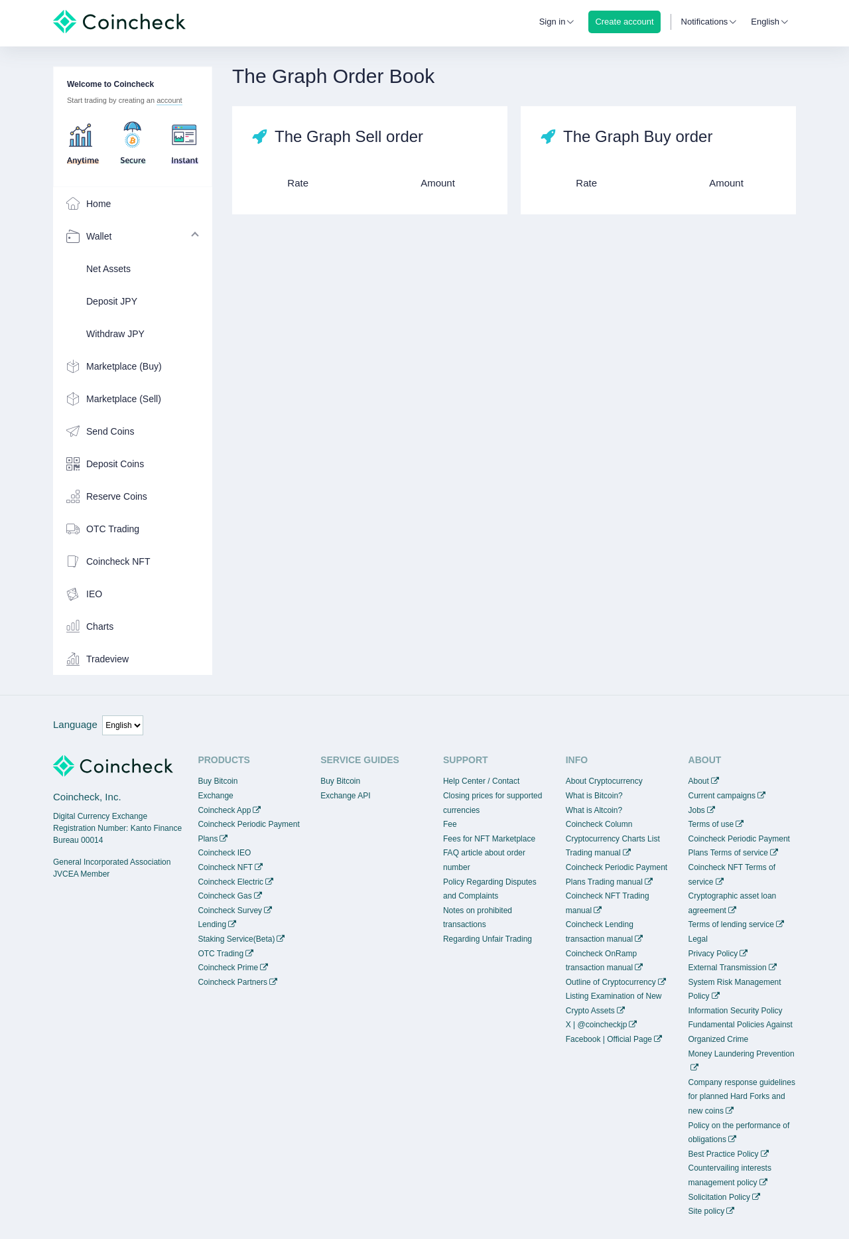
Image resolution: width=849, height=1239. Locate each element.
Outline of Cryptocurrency (611, 982)
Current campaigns (721, 795)
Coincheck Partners (232, 982)
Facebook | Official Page (609, 1039)
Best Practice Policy (723, 1154)
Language (75, 724)
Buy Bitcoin (217, 781)
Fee (450, 824)
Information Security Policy (735, 1010)
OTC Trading (220, 953)
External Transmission (727, 967)
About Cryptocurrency (604, 781)
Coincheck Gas (224, 896)
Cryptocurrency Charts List (613, 838)
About (698, 781)
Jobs (696, 810)
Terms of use (711, 824)
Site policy (706, 1211)
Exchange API (345, 795)
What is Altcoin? (594, 810)
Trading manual (593, 852)
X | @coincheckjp (596, 1024)
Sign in (552, 22)
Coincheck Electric (230, 882)
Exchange (215, 795)
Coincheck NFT (225, 867)
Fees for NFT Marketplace (489, 838)
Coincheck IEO (224, 852)
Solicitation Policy (719, 1197)
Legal (698, 939)
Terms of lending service (731, 924)
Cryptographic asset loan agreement (732, 903)
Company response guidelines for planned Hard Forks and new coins (741, 1097)
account (169, 100)
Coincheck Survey (230, 910)
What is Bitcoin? (594, 795)
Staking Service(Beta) (236, 939)
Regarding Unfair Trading (487, 939)
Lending (212, 924)
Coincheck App (224, 810)
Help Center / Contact (481, 781)
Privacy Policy (713, 953)
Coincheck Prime (228, 967)
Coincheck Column (599, 824)
